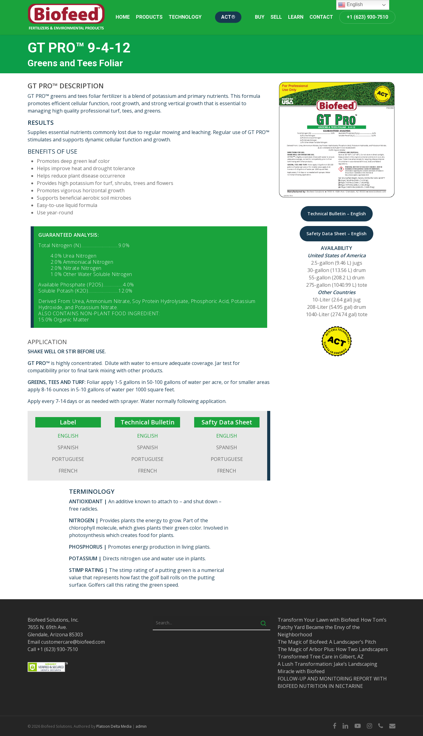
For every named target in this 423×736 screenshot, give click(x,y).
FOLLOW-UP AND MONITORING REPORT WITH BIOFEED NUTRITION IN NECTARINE (332, 682)
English (350, 5)
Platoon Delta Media (114, 726)
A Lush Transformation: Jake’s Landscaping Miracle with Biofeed (327, 668)
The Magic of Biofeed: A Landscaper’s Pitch (327, 641)
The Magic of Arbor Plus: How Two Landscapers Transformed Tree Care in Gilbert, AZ (333, 653)
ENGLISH (68, 435)
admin (141, 726)
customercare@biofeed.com (73, 641)
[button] (337, 213)
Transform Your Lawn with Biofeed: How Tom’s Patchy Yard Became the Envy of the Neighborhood (332, 627)
